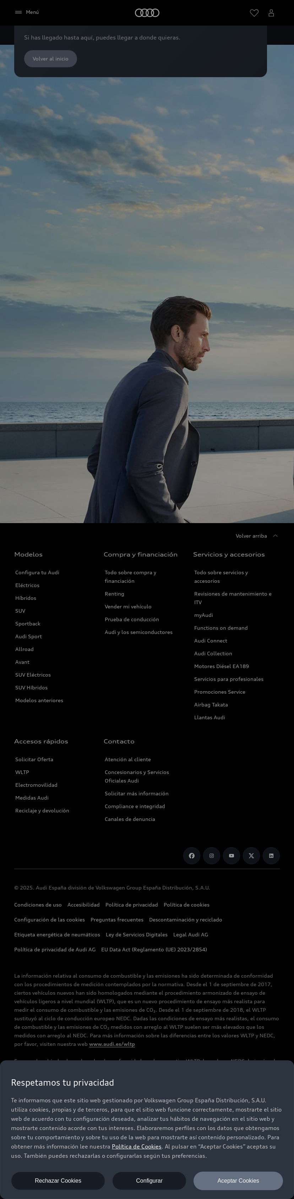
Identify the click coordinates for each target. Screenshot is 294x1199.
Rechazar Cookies (58, 1181)
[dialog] (147, 1129)
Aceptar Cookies (238, 1181)
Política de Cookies (137, 1146)
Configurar (149, 1181)
